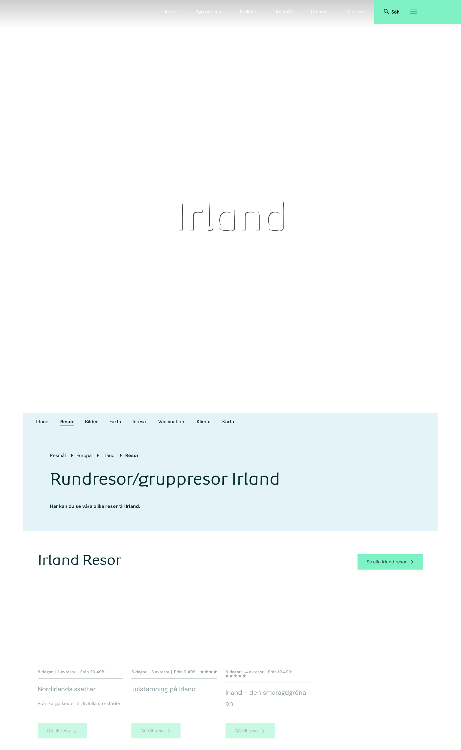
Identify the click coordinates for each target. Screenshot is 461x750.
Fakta (115, 421)
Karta (228, 421)
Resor (171, 12)
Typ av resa (208, 12)
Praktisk (248, 12)
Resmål (284, 12)
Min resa (355, 12)
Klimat (204, 421)
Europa (84, 455)
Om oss (319, 12)
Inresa (139, 421)
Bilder (91, 421)
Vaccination (171, 421)
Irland (42, 421)
